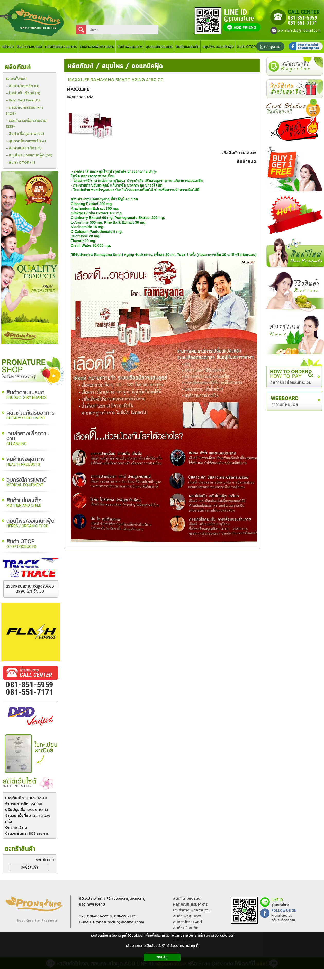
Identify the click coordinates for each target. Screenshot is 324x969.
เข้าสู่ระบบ (272, 46)
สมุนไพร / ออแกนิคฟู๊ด (132, 66)
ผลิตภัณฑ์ (80, 66)
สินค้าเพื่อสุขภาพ (25, 462)
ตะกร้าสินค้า (20, 849)
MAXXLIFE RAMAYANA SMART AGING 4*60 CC (115, 79)
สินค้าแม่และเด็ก (24, 503)
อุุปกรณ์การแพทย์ (187, 922)
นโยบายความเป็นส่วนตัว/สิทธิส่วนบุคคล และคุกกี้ (162, 945)
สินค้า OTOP (21, 544)
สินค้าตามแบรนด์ (26, 395)
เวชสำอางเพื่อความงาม (28, 438)
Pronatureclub (283, 917)
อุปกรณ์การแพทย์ (26, 482)
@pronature (280, 904)
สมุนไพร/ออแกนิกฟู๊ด (30, 523)
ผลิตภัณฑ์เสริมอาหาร (30, 415)
